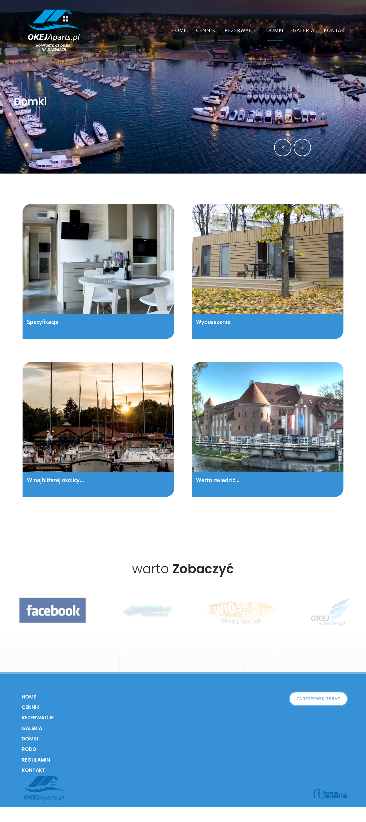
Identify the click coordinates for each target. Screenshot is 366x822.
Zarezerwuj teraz (318, 698)
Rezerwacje (241, 30)
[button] (282, 147)
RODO (29, 749)
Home (179, 30)
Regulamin (36, 759)
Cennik (205, 30)
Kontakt (335, 30)
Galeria (304, 30)
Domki (275, 30)
